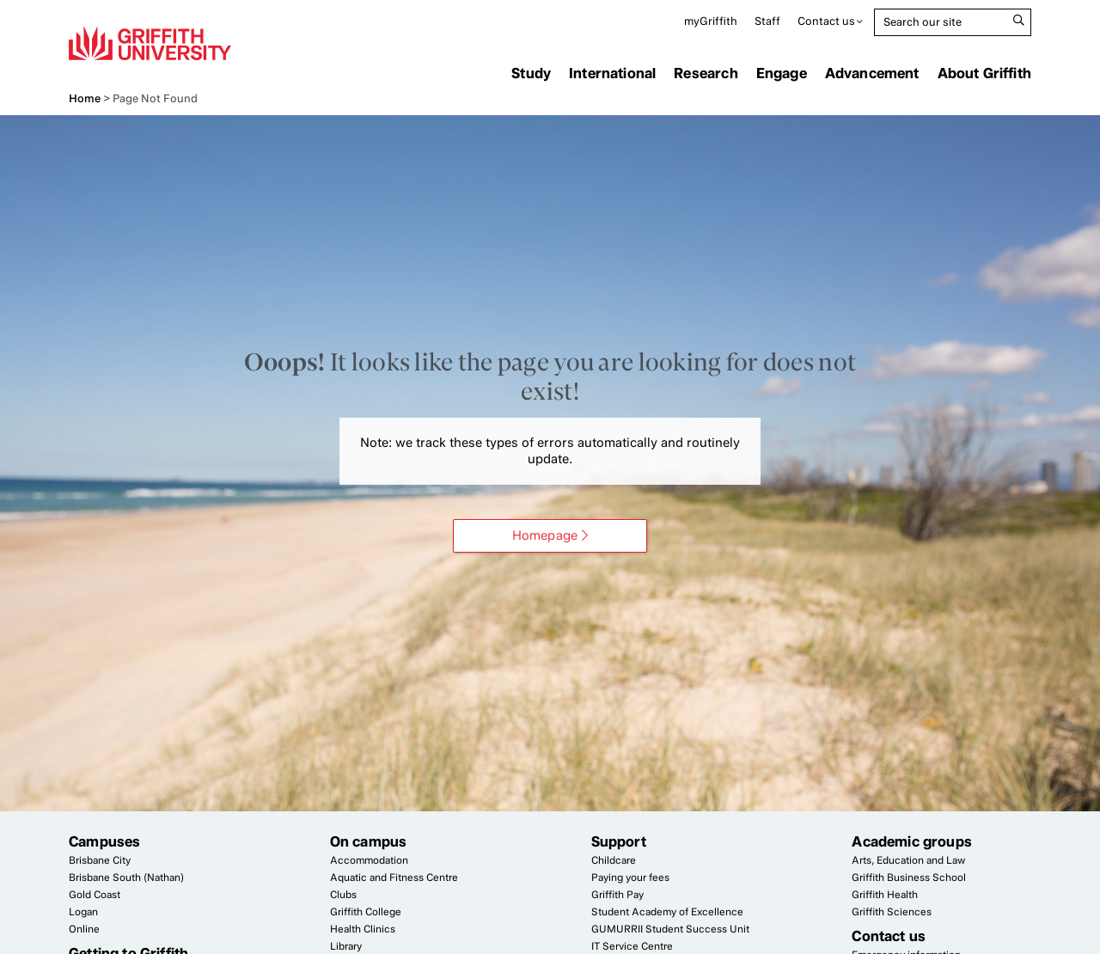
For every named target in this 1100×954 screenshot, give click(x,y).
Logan (83, 912)
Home (85, 98)
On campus (368, 841)
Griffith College (365, 912)
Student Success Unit (670, 929)
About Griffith (984, 73)
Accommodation (369, 860)
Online (84, 929)
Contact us (826, 21)
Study (531, 73)
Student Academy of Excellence (667, 912)
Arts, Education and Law (908, 860)
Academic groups (912, 841)
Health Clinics (362, 929)
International (612, 73)
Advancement (872, 73)
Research (705, 73)
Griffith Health (885, 895)
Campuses (104, 841)
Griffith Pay (617, 895)
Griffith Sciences (892, 912)
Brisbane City (100, 860)
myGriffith (710, 21)
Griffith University (150, 43)
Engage (781, 73)
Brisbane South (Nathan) (126, 877)
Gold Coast (94, 895)
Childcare (613, 860)
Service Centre (632, 946)
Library (346, 946)
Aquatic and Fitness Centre (394, 877)
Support (618, 841)
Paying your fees (630, 877)
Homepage (545, 535)
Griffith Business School (909, 877)
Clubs (343, 895)
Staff (767, 21)
